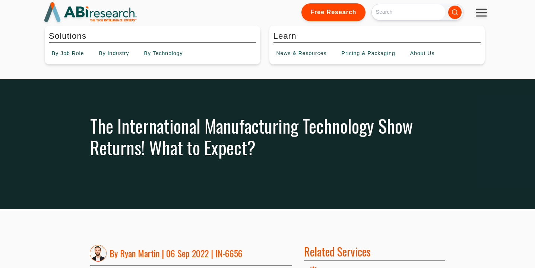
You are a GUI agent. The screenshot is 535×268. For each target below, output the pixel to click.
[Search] (408, 12)
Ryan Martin (139, 253)
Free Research (333, 12)
